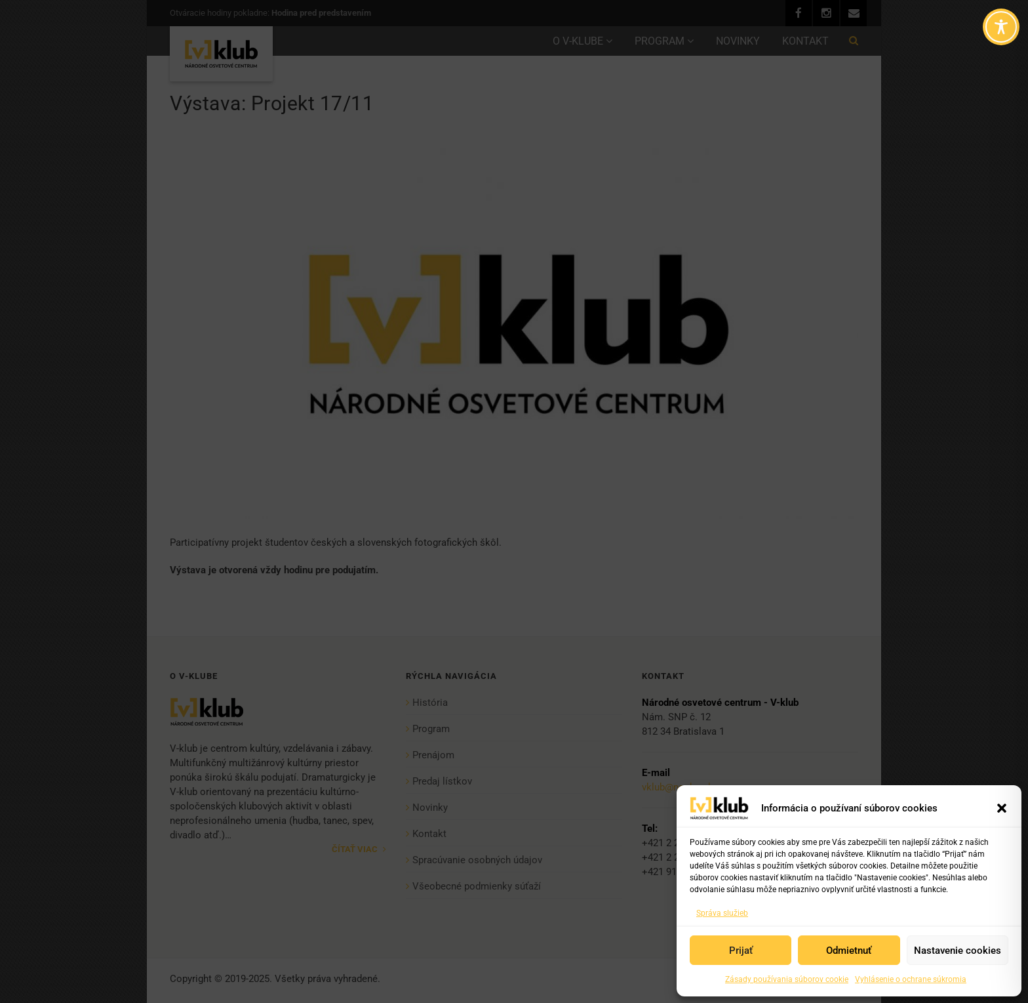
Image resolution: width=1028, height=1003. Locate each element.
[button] (1001, 808)
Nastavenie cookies (957, 950)
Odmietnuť (848, 950)
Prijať (741, 950)
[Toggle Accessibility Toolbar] (1001, 27)
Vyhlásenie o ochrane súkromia (910, 979)
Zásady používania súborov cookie (786, 979)
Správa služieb (722, 913)
